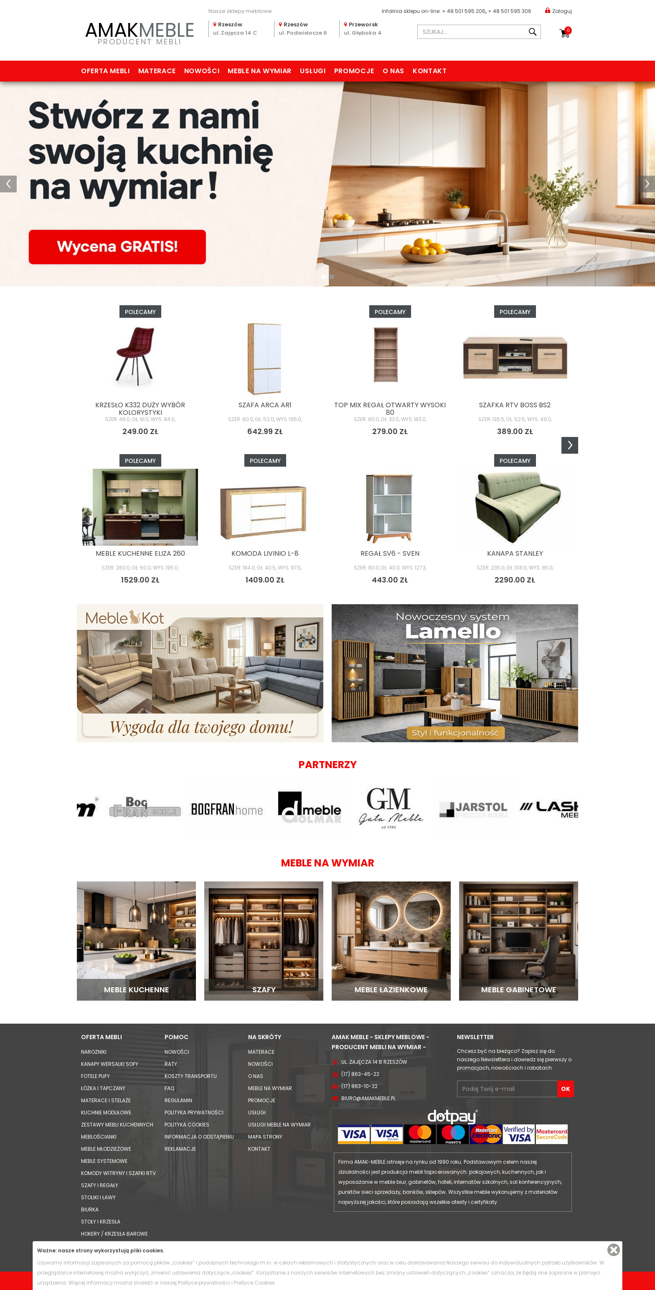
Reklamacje (180, 1148)
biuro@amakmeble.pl (368, 1098)
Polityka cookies (187, 1124)
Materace (157, 71)
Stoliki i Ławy (98, 1197)
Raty (171, 1064)
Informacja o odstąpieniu (199, 1136)
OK (565, 1089)
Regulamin (178, 1100)
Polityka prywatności (194, 1112)
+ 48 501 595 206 (463, 11)
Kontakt (430, 71)
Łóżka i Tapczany (103, 1088)
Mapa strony (265, 1136)
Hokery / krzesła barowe (114, 1233)
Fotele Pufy (95, 1076)
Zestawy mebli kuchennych (117, 1124)
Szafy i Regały (99, 1185)
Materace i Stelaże (106, 1100)
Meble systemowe (104, 1161)
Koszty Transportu (191, 1076)
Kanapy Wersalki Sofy (109, 1064)
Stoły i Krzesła (100, 1221)
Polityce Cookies (254, 1282)
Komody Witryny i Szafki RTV (118, 1173)
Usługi (313, 71)
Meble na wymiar (260, 71)
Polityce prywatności (204, 1282)
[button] (8, 184)
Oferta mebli (105, 71)
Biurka (90, 1209)
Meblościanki (99, 1136)
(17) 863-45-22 (360, 1074)
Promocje (354, 71)
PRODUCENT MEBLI (139, 31)
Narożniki (94, 1051)
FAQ (169, 1088)
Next (569, 445)
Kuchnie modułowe (106, 1112)
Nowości (201, 71)
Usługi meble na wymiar (279, 1124)
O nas (393, 71)
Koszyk (568, 30)
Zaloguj (558, 11)
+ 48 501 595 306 (509, 11)
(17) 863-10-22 (359, 1086)
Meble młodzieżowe (106, 1148)
